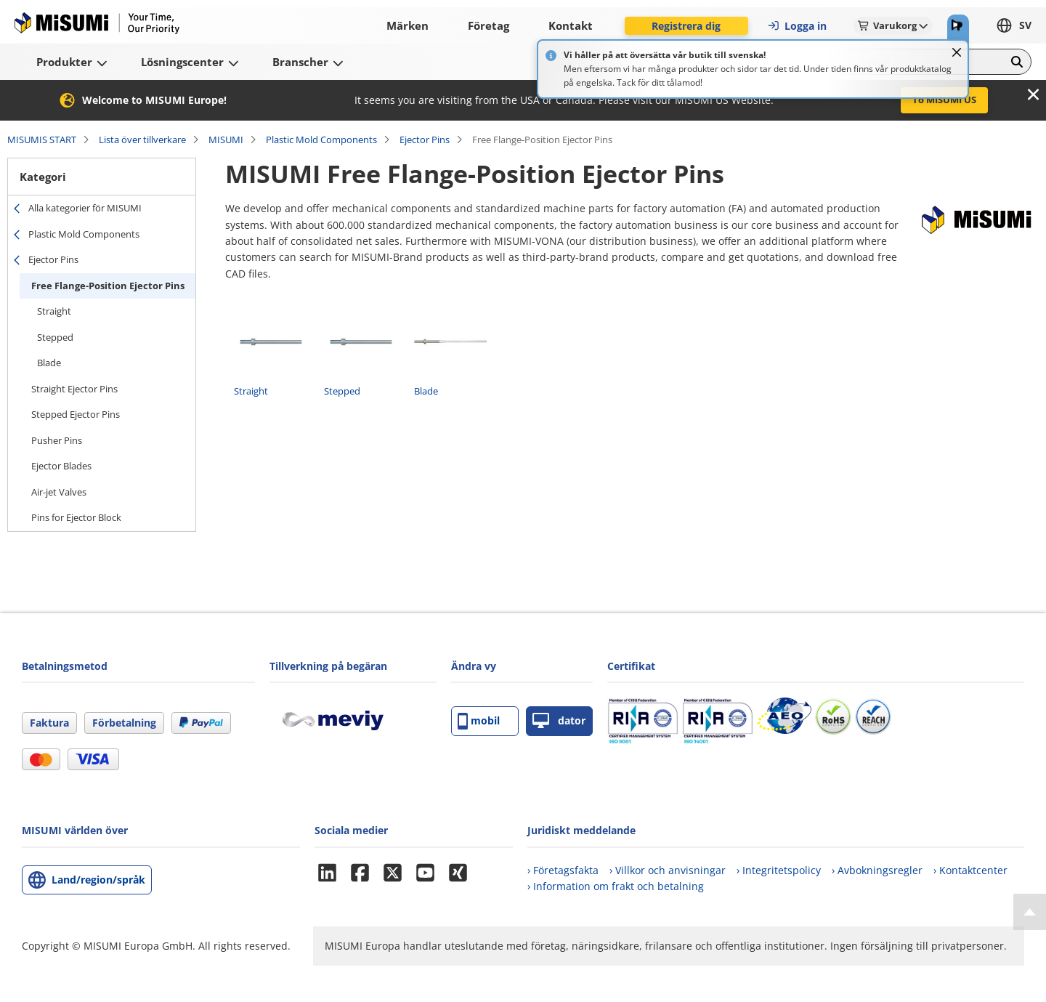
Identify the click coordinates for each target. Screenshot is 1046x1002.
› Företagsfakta (563, 870)
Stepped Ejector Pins (75, 414)
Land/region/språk (98, 879)
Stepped (55, 337)
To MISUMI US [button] (944, 99)
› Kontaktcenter (970, 870)
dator (558, 721)
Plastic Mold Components (321, 139)
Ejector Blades (61, 465)
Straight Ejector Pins (74, 388)
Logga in (797, 26)
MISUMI (225, 139)
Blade (49, 362)
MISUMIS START (41, 139)
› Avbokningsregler (877, 870)
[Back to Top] (1029, 912)
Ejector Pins (425, 139)
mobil (479, 721)
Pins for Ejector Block (76, 517)
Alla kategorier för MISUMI (85, 207)
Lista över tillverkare (142, 139)
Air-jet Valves (58, 491)
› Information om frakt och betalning (615, 886)
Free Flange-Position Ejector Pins (108, 285)
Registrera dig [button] (686, 26)
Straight (54, 311)
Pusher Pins (56, 440)
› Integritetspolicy (779, 870)
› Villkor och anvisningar (667, 870)
